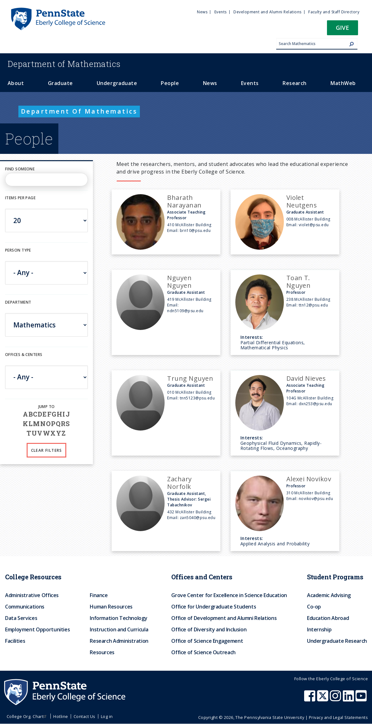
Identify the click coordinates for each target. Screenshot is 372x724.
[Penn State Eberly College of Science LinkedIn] (349, 699)
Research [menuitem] (295, 83)
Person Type (18, 250)
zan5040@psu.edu (197, 517)
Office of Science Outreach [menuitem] (203, 652)
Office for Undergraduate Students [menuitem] (213, 606)
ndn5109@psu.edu (185, 310)
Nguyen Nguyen (179, 281)
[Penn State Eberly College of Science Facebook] (310, 699)
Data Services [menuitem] (21, 618)
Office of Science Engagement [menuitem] (207, 640)
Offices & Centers (23, 354)
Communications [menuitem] (24, 606)
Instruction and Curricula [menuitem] (119, 629)
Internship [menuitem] (319, 629)
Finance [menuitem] (99, 595)
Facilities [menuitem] (15, 640)
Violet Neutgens (301, 201)
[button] (342, 29)
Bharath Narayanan (184, 201)
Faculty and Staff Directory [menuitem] (333, 12)
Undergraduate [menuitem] (117, 83)
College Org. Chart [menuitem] (27, 716)
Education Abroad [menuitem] (328, 618)
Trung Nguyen (190, 378)
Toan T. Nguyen (298, 281)
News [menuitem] (202, 12)
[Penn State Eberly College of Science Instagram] (336, 699)
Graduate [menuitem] (60, 83)
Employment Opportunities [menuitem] (37, 629)
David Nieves (306, 378)
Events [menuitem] (220, 12)
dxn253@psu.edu (315, 403)
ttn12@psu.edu (313, 305)
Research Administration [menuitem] (119, 640)
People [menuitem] (170, 83)
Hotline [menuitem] (60, 716)
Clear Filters (46, 450)
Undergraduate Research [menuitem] (337, 640)
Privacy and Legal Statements (338, 717)
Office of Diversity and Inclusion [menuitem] (208, 629)
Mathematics (64, 63)
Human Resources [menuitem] (111, 606)
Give (342, 27)
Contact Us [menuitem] (84, 716)
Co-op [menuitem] (314, 606)
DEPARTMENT (18, 302)
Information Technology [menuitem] (118, 618)
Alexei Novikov (308, 479)
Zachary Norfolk (179, 483)
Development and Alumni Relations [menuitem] (267, 12)
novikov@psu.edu (316, 498)
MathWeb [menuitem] (343, 83)
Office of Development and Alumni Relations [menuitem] (224, 618)
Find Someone (20, 169)
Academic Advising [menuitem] (329, 595)
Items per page (20, 198)
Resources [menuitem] (102, 652)
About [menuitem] (16, 83)
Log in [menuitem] (107, 716)
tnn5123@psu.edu (197, 398)
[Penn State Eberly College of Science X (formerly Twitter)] (323, 699)
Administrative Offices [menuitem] (32, 595)
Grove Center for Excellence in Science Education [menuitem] (229, 595)
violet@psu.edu (314, 224)
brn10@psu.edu (195, 230)
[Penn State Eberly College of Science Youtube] (362, 699)
